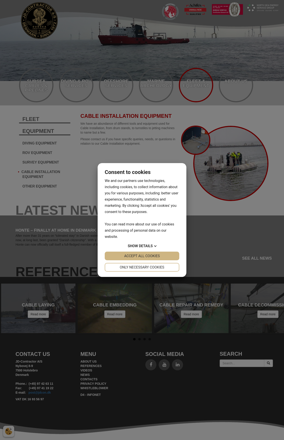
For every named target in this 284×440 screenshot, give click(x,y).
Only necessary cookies (142, 267)
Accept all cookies (142, 256)
